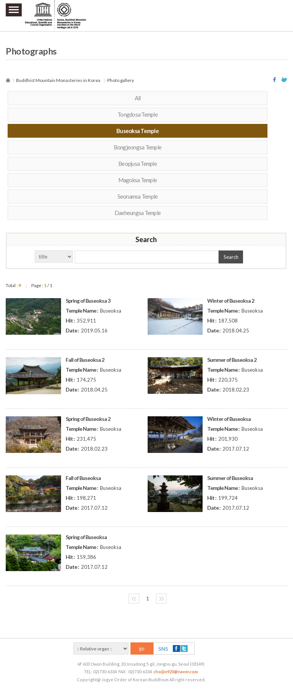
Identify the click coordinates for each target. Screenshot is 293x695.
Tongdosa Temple (138, 114)
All (138, 98)
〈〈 (134, 598)
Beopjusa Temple (137, 163)
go (142, 648)
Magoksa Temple (137, 180)
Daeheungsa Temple (137, 212)
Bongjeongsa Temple (138, 147)
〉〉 (161, 598)
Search (231, 257)
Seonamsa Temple (138, 196)
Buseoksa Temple (137, 130)
